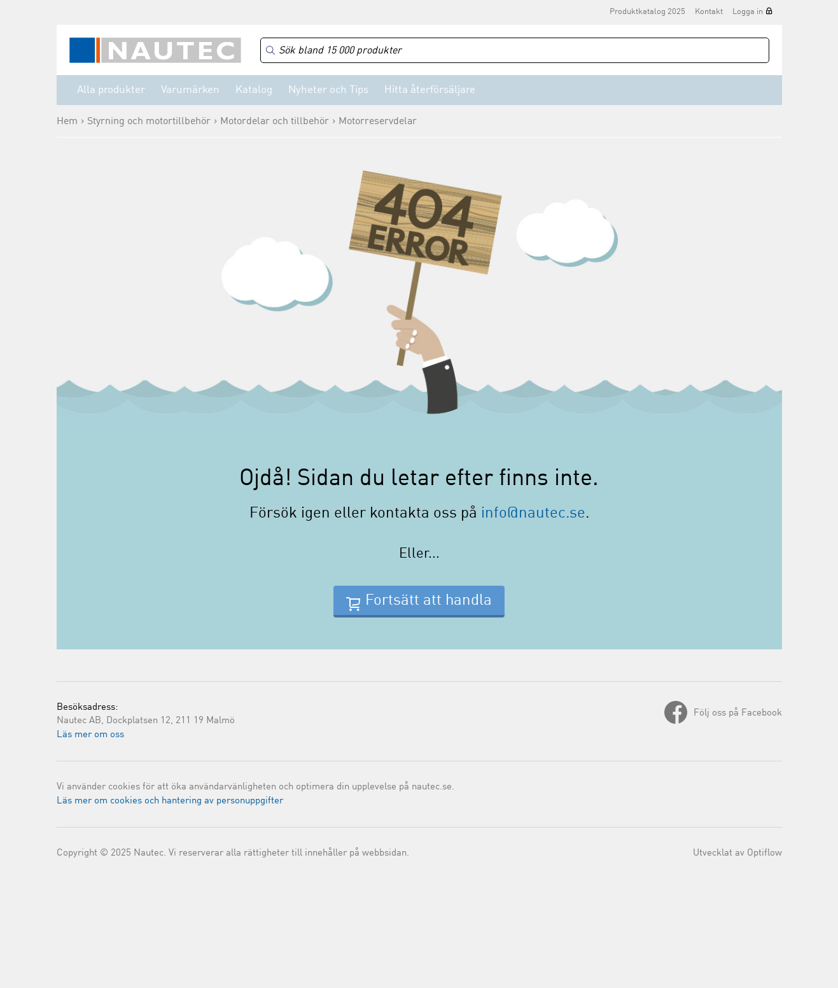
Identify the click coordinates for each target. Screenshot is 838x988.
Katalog (253, 90)
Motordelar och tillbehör (274, 121)
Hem (67, 121)
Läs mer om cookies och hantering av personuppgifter (170, 801)
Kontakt (709, 12)
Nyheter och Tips (328, 90)
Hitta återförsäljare (429, 90)
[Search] (514, 51)
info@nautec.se (533, 513)
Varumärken (190, 90)
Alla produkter (111, 90)
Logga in (747, 12)
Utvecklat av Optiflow (737, 853)
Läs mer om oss (90, 735)
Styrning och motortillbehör (149, 121)
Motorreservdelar (378, 121)
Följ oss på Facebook (738, 713)
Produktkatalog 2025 (647, 12)
